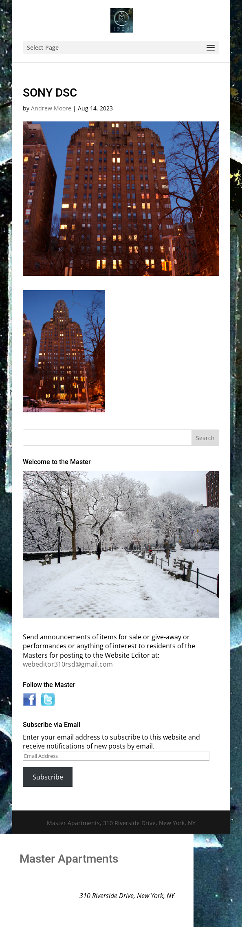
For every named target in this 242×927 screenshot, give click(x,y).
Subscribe (48, 777)
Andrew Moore (51, 108)
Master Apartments (69, 858)
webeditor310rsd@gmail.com (68, 664)
